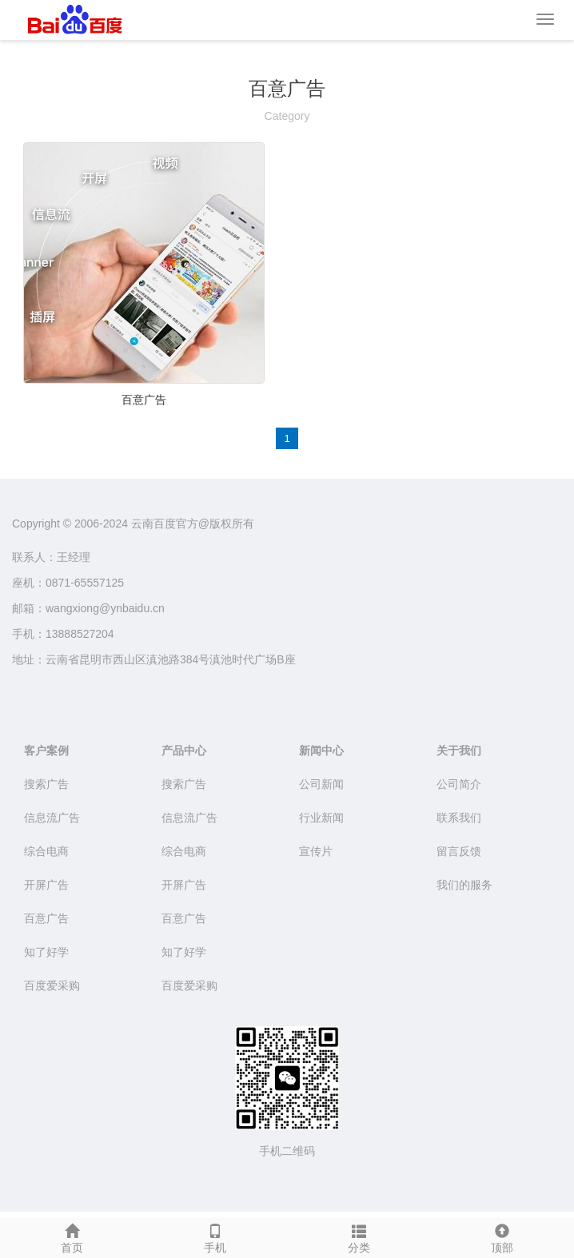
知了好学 (46, 951)
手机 (216, 1236)
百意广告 (144, 399)
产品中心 (183, 750)
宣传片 (316, 851)
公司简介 (458, 784)
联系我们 (458, 817)
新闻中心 (321, 750)
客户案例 (46, 750)
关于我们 (458, 750)
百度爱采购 (52, 985)
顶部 (503, 1236)
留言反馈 (458, 851)
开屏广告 (46, 884)
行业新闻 (321, 817)
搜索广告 (46, 784)
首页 (72, 1236)
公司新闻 (321, 784)
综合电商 (46, 851)
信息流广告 (52, 817)
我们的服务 (464, 884)
